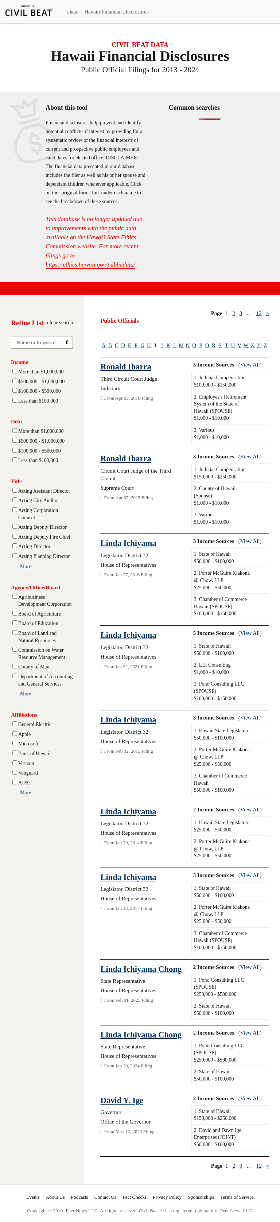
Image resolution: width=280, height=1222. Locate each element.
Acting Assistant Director (44, 491)
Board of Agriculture (39, 614)
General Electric (34, 724)
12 (259, 313)
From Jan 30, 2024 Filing (126, 1065)
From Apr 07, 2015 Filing (126, 497)
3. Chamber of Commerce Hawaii (220, 779)
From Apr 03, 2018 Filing (126, 398)
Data (72, 12)
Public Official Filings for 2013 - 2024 (140, 69)
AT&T (25, 782)
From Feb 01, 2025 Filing (126, 1000)
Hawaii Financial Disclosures (116, 12)
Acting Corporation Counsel (38, 514)
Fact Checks (134, 1197)
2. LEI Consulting (212, 665)
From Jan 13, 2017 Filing (126, 908)
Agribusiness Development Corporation (45, 600)
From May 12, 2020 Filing (127, 1131)
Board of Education (38, 623)
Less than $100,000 (38, 401)
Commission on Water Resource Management (41, 653)
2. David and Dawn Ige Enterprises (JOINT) (217, 1134)
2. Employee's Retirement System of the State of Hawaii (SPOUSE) (220, 404)
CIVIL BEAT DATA (140, 45)
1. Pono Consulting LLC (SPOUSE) (219, 983)
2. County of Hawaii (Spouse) (215, 492)
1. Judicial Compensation (220, 377)
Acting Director (34, 546)
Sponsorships (201, 1197)
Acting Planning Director (44, 556)
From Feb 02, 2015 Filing (126, 751)
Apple (24, 734)
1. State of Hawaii (212, 554)
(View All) (250, 365)
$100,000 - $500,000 (39, 391)
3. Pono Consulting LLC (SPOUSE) (219, 687)
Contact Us (105, 1197)
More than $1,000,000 (40, 372)
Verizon (26, 763)
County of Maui (34, 667)
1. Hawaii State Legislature (221, 730)
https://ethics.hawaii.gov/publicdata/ (90, 264)
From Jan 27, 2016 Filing (126, 574)
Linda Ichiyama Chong (141, 969)
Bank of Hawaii (34, 753)
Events (33, 1197)
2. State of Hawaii (212, 1006)
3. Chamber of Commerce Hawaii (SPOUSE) (220, 603)
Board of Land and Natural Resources (37, 637)
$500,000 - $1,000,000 (41, 381)
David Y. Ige (121, 1100)
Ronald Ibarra (125, 366)
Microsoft (28, 743)
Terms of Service (237, 1197)
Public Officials (119, 321)
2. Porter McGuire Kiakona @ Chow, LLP (222, 576)
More (25, 566)
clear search (60, 322)
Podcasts (79, 1197)
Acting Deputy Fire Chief (44, 537)
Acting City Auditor (38, 500)
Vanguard (28, 773)
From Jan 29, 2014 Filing (126, 842)
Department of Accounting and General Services (45, 680)
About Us (55, 1197)
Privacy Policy (167, 1197)
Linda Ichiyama (128, 543)
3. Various (204, 430)
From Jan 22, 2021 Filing (126, 666)
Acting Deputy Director (42, 527)
